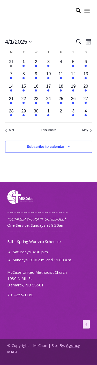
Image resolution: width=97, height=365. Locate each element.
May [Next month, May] (87, 130)
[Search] (76, 10)
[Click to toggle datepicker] (18, 41)
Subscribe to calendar (45, 147)
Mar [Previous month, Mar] (9, 130)
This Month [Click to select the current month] (48, 130)
